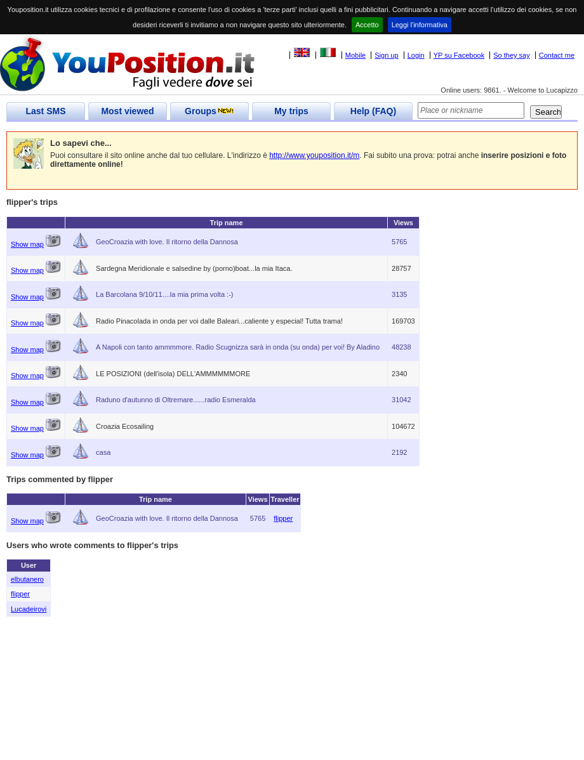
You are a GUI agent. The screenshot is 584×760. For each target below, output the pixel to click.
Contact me (556, 55)
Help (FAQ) (373, 111)
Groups (209, 111)
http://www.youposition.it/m (314, 155)
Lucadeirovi (28, 609)
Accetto (367, 25)
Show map (27, 244)
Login (416, 55)
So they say (511, 55)
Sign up (386, 55)
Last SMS (45, 111)
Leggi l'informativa (420, 25)
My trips (291, 111)
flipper (283, 518)
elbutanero (27, 579)
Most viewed (127, 111)
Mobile (355, 55)
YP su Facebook (459, 55)
